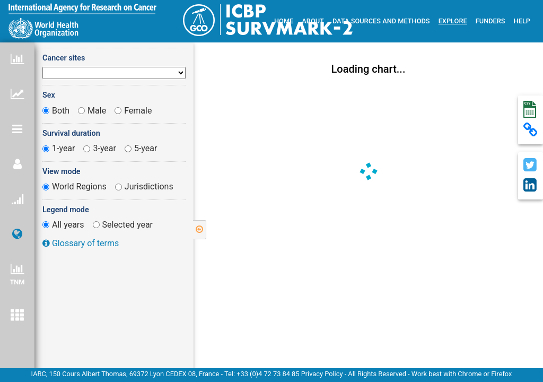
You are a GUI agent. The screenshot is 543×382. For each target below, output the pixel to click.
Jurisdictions (149, 186)
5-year (145, 148)
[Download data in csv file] (530, 110)
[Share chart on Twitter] (530, 166)
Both (60, 111)
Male (96, 111)
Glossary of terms (80, 243)
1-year (63, 148)
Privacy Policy (323, 374)
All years (68, 225)
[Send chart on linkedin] (530, 186)
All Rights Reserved (377, 374)
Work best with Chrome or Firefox (461, 374)
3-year (104, 148)
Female (138, 111)
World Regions (79, 186)
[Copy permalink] (530, 131)
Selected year (127, 225)
